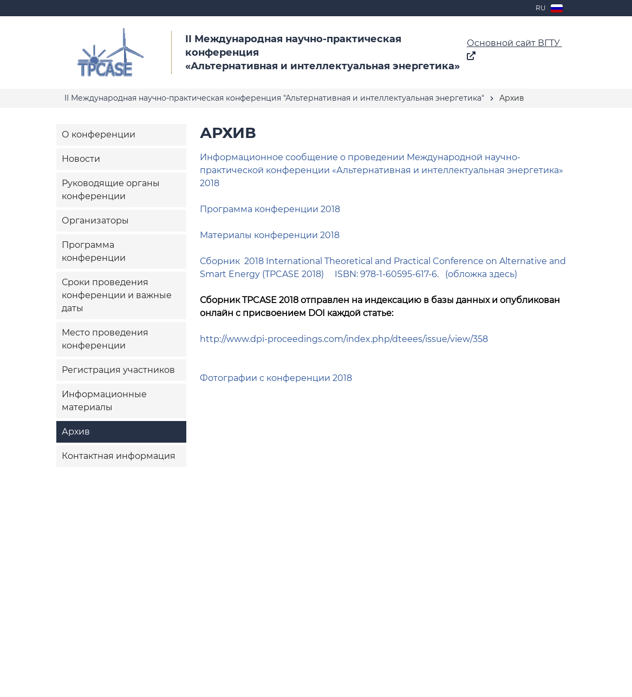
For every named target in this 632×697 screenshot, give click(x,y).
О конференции (98, 134)
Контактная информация (118, 456)
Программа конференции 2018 (270, 209)
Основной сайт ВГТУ (514, 49)
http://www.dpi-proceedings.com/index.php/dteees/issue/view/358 (344, 339)
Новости (81, 159)
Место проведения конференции (105, 339)
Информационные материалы (104, 400)
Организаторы (95, 220)
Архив (76, 431)
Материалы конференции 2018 (270, 235)
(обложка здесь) (481, 274)
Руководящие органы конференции (111, 189)
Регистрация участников (118, 370)
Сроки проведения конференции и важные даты (117, 295)
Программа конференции (94, 251)
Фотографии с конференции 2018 (276, 378)
